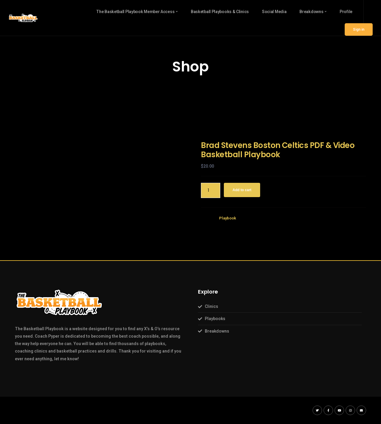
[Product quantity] (210, 190)
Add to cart (241, 190)
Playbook (227, 218)
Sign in (358, 29)
